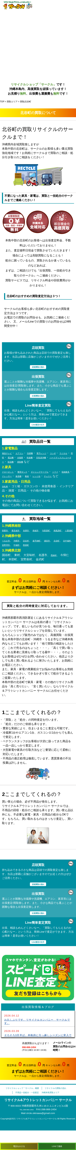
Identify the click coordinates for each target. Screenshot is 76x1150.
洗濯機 (39, 454)
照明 (26, 458)
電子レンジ (54, 454)
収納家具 (17, 481)
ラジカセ (14, 458)
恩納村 (55, 569)
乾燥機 (61, 458)
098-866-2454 (32, 1062)
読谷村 (33, 554)
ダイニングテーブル (53, 477)
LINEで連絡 (56, 1144)
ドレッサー (33, 481)
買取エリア (12, 101)
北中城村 (17, 558)
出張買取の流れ (38, 396)
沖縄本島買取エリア (56, 1111)
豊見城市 (20, 540)
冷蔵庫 (49, 458)
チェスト (17, 485)
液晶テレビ (9, 454)
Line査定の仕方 (38, 425)
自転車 (6, 496)
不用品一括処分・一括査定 (23, 1111)
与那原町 (59, 540)
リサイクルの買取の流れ (37, 1107)
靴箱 (59, 481)
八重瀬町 (20, 544)
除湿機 (59, 462)
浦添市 (60, 554)
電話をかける (19, 1144)
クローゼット (10, 477)
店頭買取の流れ (38, 366)
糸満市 (33, 540)
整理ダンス (30, 477)
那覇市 (6, 540)
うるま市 (7, 554)
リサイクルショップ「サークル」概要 (36, 1103)
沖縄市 (21, 554)
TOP (2, 101)
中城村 (45, 558)
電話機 (37, 458)
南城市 (45, 540)
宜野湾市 (32, 558)
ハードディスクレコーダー (34, 462)
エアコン (25, 454)
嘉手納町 (47, 554)
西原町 (58, 558)
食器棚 (48, 481)
